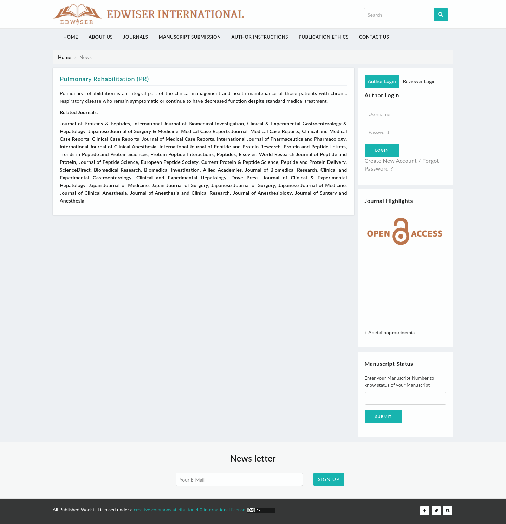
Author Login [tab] (382, 81)
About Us (101, 37)
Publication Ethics (324, 37)
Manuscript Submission (189, 37)
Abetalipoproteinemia (391, 334)
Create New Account (391, 160)
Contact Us (374, 37)
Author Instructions (259, 37)
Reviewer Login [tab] (419, 81)
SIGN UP (329, 479)
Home (70, 37)
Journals (135, 37)
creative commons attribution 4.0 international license (190, 509)
